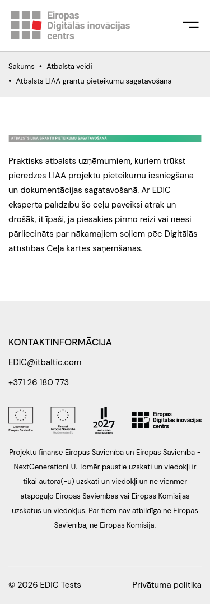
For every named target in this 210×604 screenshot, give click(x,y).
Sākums (21, 66)
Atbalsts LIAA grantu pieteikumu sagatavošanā (93, 81)
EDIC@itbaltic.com (44, 362)
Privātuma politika (167, 585)
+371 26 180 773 (38, 382)
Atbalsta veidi (69, 66)
